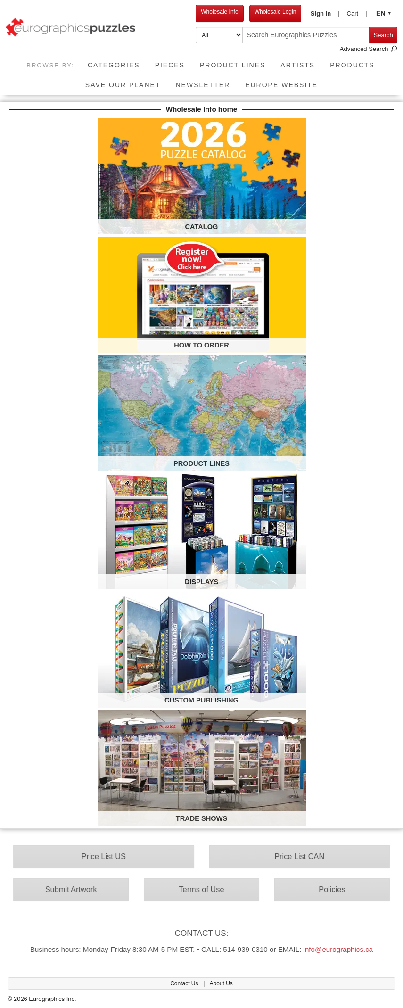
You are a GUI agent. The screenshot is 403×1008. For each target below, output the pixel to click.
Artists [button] (297, 65)
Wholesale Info (219, 11)
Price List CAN (295, 858)
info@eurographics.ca (331, 946)
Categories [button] (114, 65)
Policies (326, 889)
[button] (325, 13)
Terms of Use (201, 889)
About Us (220, 983)
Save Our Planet (123, 85)
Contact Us (185, 983)
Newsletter (202, 85)
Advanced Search (368, 48)
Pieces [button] (170, 65)
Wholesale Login (275, 11)
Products (352, 65)
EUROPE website (281, 85)
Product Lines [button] (232, 65)
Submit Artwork (77, 889)
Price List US (108, 858)
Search (383, 35)
